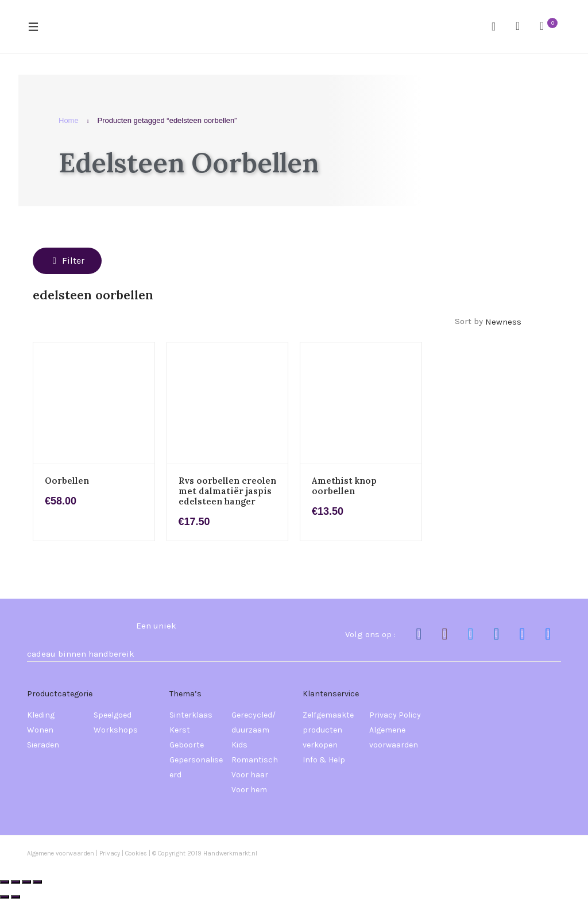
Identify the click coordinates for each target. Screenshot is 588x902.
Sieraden (43, 745)
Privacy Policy (395, 715)
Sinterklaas (190, 715)
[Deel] (26, 882)
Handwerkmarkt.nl (230, 853)
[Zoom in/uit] (4, 882)
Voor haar (249, 775)
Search (498, 26)
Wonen (40, 730)
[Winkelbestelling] (520, 322)
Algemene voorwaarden (393, 737)
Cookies (137, 853)
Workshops (116, 730)
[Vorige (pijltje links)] (4, 897)
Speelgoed (112, 715)
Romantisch (254, 760)
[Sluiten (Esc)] (37, 882)
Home (69, 120)
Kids (239, 745)
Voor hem (249, 790)
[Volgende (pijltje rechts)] (15, 897)
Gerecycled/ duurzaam (253, 722)
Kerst (179, 730)
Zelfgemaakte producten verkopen (328, 730)
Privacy (109, 853)
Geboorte (186, 745)
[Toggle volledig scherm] (15, 882)
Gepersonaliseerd (196, 767)
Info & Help (324, 760)
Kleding (41, 715)
